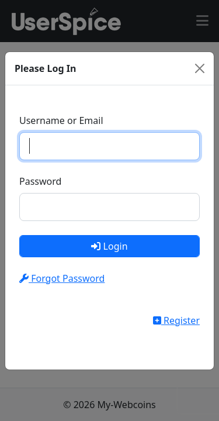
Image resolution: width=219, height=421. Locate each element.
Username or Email (61, 120)
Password (40, 181)
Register (176, 320)
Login (109, 246)
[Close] (199, 68)
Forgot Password (62, 278)
